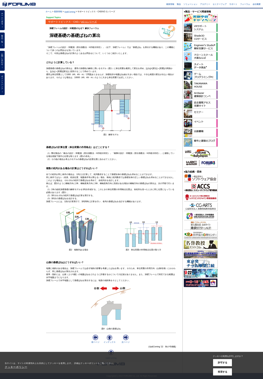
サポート (233, 4)
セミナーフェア (220, 4)
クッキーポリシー (16, 367)
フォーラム (245, 4)
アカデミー (205, 4)
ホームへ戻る (2, 20)
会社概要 (257, 4)
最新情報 (170, 4)
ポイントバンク (2, 84)
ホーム (49, 11)
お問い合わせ (2, 60)
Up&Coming (69, 12)
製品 (179, 4)
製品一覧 (2, 40)
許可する (222, 362)
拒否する (222, 371)
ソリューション (190, 4)
